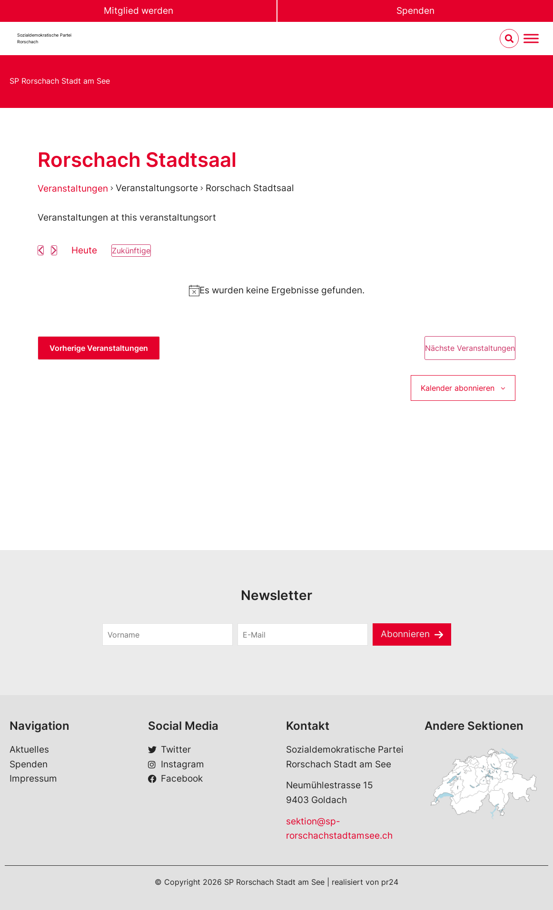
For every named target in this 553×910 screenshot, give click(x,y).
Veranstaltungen (73, 188)
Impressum (33, 778)
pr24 (389, 882)
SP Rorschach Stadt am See (60, 81)
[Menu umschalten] (531, 38)
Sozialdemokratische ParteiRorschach (44, 38)
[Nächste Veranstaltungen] (54, 250)
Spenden (415, 10)
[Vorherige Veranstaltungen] (41, 250)
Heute (84, 250)
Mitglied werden (138, 10)
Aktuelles (29, 749)
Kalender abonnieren (457, 388)
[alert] (276, 290)
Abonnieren (405, 634)
